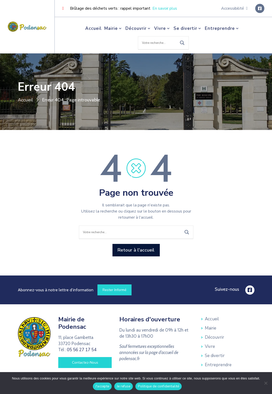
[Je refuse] (265, 383)
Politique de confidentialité (158, 386)
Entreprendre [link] (222, 28)
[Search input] (158, 42)
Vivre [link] (162, 28)
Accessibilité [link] (234, 8)
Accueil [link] (93, 28)
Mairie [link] (113, 28)
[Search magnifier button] (182, 42)
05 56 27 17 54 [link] (81, 350)
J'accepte (102, 386)
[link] (27, 26)
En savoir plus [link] (164, 8)
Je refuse (123, 386)
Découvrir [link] (138, 28)
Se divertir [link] (188, 28)
